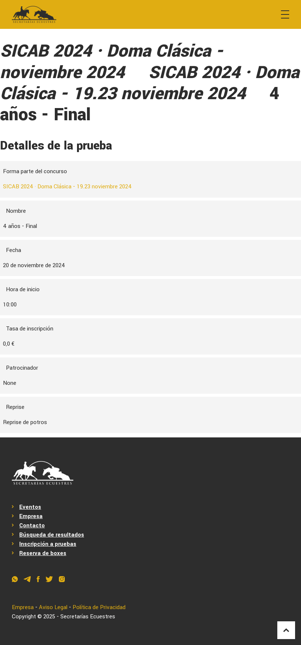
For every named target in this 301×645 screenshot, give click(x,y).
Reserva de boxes (42, 553)
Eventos (30, 507)
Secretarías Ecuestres (87, 616)
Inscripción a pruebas (47, 544)
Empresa (31, 516)
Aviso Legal (53, 607)
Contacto (32, 525)
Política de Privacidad (99, 607)
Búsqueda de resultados (51, 535)
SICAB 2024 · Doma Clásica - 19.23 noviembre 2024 (67, 186)
